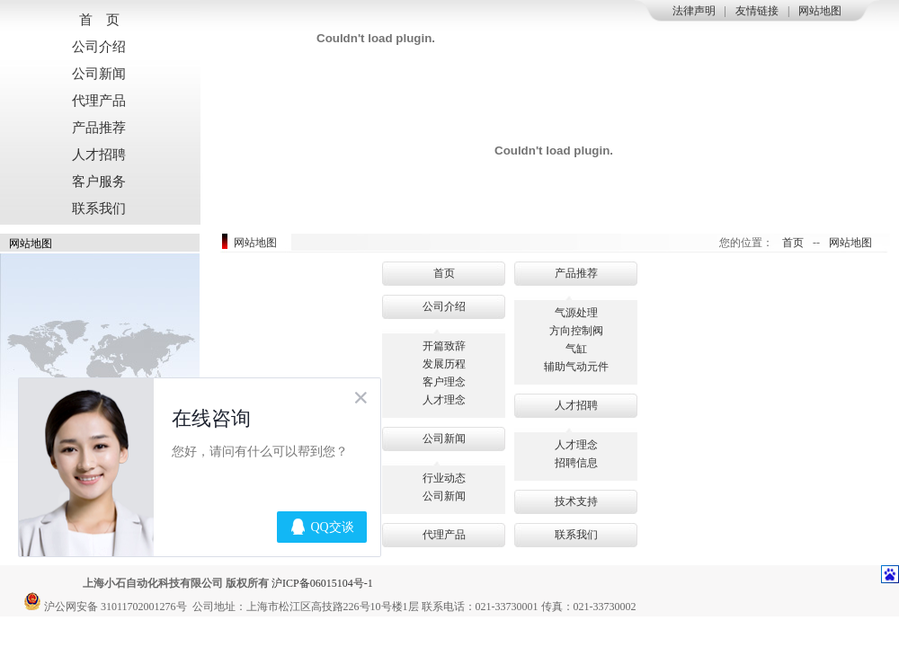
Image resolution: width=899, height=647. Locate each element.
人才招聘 (99, 154)
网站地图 (819, 10)
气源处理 (576, 312)
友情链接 (757, 10)
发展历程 (444, 364)
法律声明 (694, 10)
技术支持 (576, 501)
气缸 (576, 348)
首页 (793, 242)
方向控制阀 (576, 330)
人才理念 (444, 400)
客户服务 (99, 181)
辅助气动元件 (576, 366)
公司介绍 (99, 47)
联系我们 (99, 208)
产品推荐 (99, 127)
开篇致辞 (444, 346)
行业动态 (444, 478)
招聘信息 (576, 462)
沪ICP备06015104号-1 (322, 583)
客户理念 (444, 382)
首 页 (99, 20)
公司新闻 (99, 73)
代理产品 (99, 100)
